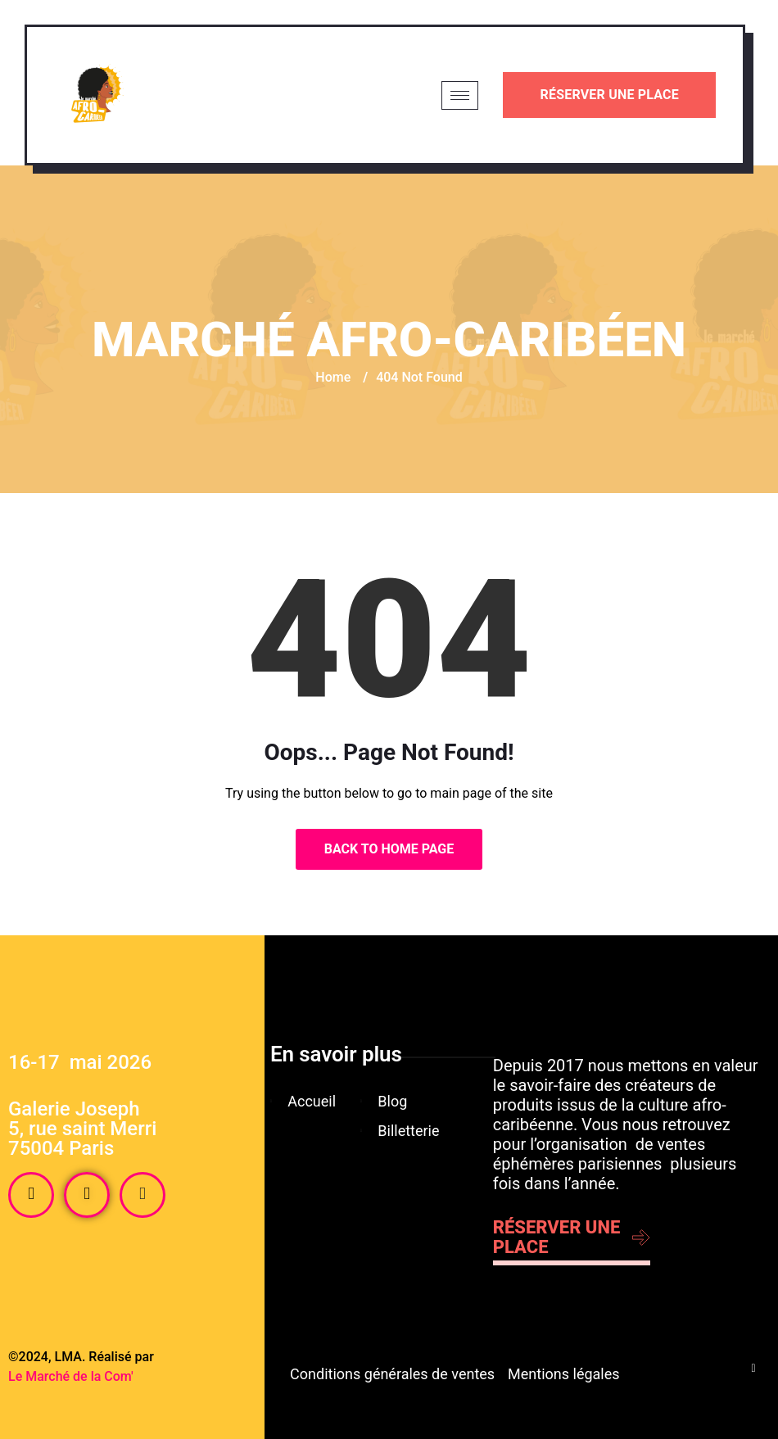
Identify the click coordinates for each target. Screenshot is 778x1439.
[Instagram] (87, 1195)
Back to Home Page (389, 849)
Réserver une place (609, 94)
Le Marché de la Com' (70, 1376)
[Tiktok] (142, 1195)
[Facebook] (31, 1195)
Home (333, 377)
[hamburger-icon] (459, 95)
